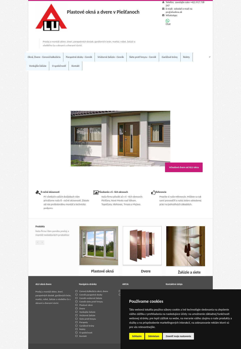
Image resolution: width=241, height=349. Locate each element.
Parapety (83, 322)
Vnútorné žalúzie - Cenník (111, 57)
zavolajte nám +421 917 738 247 (185, 4)
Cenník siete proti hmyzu (91, 301)
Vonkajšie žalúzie (37, 65)
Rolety (186, 57)
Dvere (82, 308)
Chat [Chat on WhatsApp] (168, 22)
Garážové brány (170, 57)
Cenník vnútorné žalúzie (90, 298)
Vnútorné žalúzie (87, 315)
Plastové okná (86, 305)
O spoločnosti (59, 65)
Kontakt (75, 65)
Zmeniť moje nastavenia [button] (178, 336)
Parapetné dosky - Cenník (79, 57)
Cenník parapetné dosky (90, 294)
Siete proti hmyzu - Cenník (142, 57)
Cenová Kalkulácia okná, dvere (93, 291)
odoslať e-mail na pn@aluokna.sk (179, 10)
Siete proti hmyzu (87, 318)
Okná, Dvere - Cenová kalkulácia (44, 57)
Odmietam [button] (153, 336)
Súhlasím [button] (136, 336)
